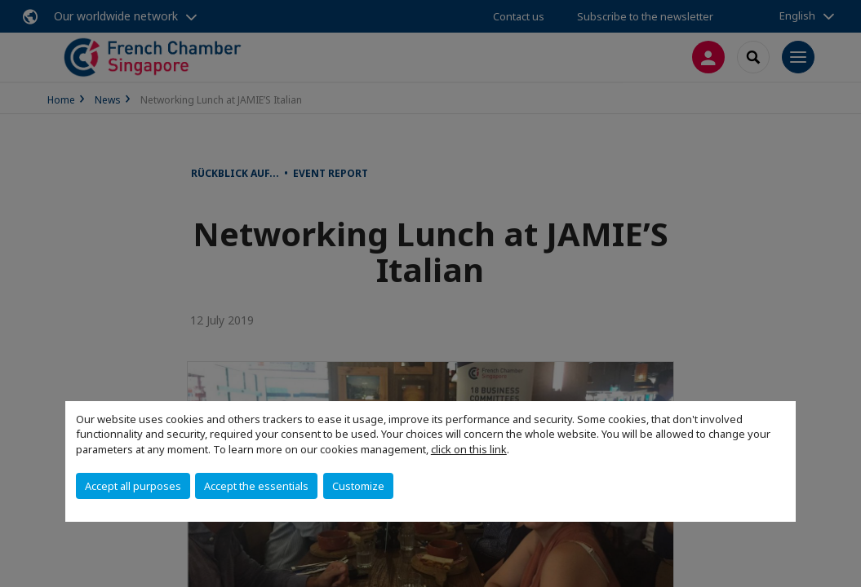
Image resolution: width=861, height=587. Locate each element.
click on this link (469, 449)
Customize (358, 486)
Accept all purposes (133, 486)
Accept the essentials (256, 486)
